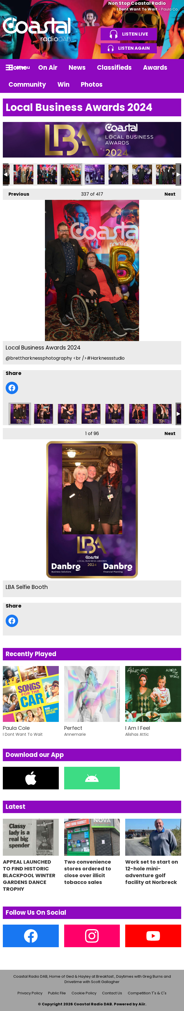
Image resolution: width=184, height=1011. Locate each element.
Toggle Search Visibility (172, 67)
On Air (47, 67)
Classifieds (114, 67)
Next (167, 193)
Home (17, 67)
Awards (155, 67)
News (77, 67)
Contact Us (112, 993)
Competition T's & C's (147, 993)
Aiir (141, 1004)
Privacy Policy (30, 993)
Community (27, 84)
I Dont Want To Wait (137, 9)
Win (63, 84)
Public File (57, 993)
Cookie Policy (84, 993)
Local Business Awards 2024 (23, 174)
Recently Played (31, 654)
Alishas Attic (137, 734)
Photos (92, 84)
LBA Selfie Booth (20, 414)
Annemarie (75, 734)
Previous (16, 193)
